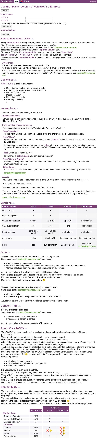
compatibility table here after (65, 47)
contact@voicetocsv (87, 246)
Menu (26, 1)
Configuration (7, 1)
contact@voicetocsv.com (15, 173)
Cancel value (6, 26)
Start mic (5, 11)
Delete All (5, 34)
